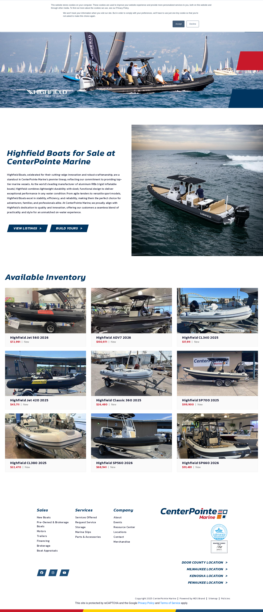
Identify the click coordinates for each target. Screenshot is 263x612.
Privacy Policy (146, 603)
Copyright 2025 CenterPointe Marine (155, 598)
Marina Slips (83, 532)
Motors (41, 531)
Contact (119, 537)
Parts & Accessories (88, 537)
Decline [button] (192, 24)
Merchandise (122, 542)
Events (118, 522)
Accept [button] (178, 24)
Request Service (85, 522)
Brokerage (43, 546)
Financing (43, 541)
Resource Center (124, 527)
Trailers (42, 536)
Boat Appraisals (47, 550)
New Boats (43, 517)
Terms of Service (170, 603)
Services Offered (86, 517)
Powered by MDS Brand (192, 598)
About (117, 517)
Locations (120, 532)
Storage (80, 527)
